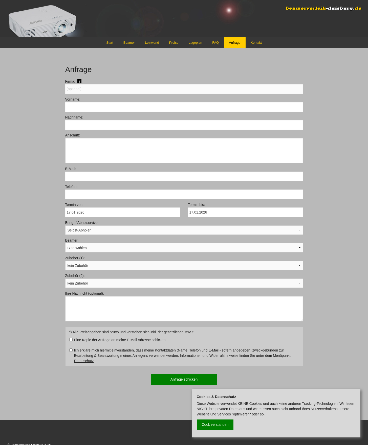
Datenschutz (84, 361)
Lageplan (195, 42)
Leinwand (152, 42)
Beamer (129, 42)
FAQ (215, 42)
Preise (174, 42)
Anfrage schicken (184, 379)
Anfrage (235, 42)
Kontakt (256, 42)
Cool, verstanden (215, 425)
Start (109, 42)
